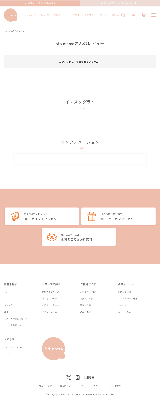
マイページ (123, 304)
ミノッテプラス (49, 311)
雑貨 (6, 311)
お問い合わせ (114, 385)
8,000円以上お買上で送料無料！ (40, 3)
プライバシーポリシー (89, 385)
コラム (104, 15)
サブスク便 (90, 15)
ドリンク (8, 304)
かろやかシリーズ (50, 304)
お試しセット (61, 15)
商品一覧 (45, 15)
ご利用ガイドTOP (88, 290)
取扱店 (115, 15)
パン (6, 290)
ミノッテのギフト (12, 325)
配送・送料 (85, 304)
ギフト (76, 15)
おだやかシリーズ (50, 290)
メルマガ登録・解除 (127, 297)
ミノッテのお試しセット (16, 318)
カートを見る (124, 311)
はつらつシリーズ (50, 297)
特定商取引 (65, 385)
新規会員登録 (124, 290)
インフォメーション (13, 347)
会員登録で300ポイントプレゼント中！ (120, 3)
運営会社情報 (45, 385)
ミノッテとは (28, 15)
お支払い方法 (86, 297)
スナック (8, 297)
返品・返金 (85, 311)
